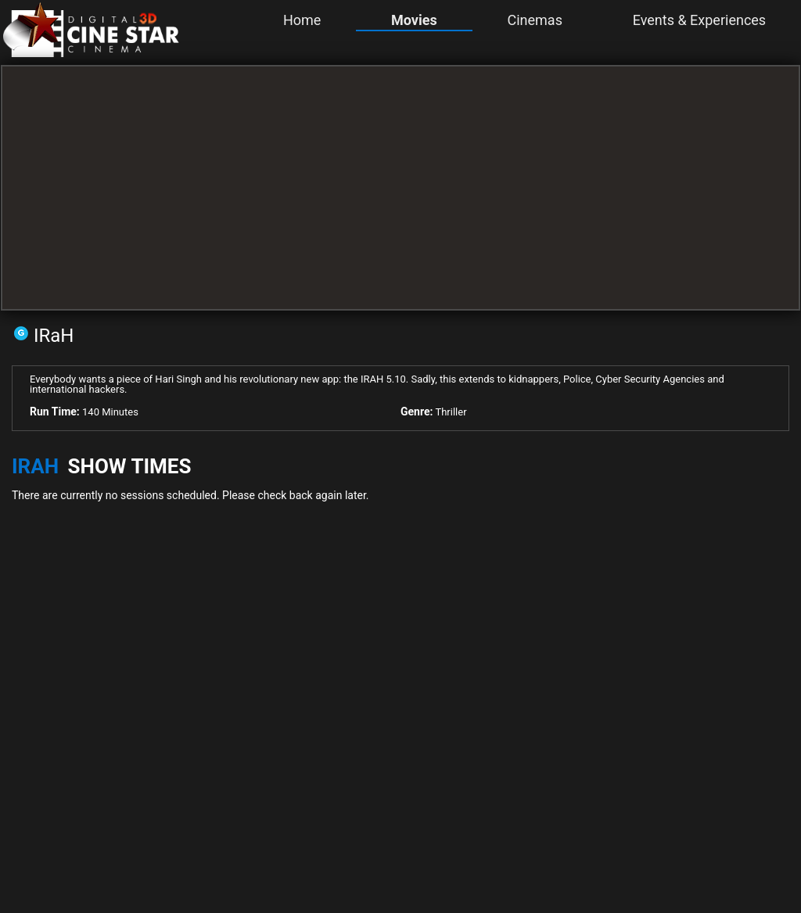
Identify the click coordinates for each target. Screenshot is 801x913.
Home (302, 20)
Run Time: (55, 411)
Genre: (416, 411)
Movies (414, 20)
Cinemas (534, 20)
